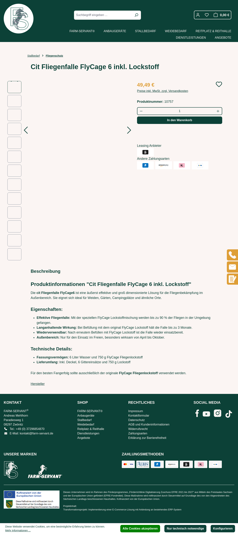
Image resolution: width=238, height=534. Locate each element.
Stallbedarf (84, 420)
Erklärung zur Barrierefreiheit (147, 437)
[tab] (45, 271)
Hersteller (38, 384)
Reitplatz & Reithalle (90, 429)
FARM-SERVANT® (90, 411)
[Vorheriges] (25, 131)
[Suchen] (136, 15)
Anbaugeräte (85, 415)
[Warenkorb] (220, 15)
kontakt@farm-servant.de (36, 433)
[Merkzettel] (206, 15)
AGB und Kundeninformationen (148, 424)
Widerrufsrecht (138, 429)
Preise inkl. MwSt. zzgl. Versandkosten (162, 91)
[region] (68, 170)
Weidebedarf (85, 424)
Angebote (83, 437)
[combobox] (103, 15)
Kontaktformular (138, 415)
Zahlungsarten (137, 433)
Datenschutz (136, 420)
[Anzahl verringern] (141, 111)
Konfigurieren (223, 528)
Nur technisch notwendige (185, 528)
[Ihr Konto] (197, 15)
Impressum (135, 411)
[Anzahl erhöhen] (218, 111)
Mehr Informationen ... (18, 530)
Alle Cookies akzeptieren (140, 528)
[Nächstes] (129, 131)
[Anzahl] (180, 111)
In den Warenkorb (179, 120)
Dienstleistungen (88, 433)
